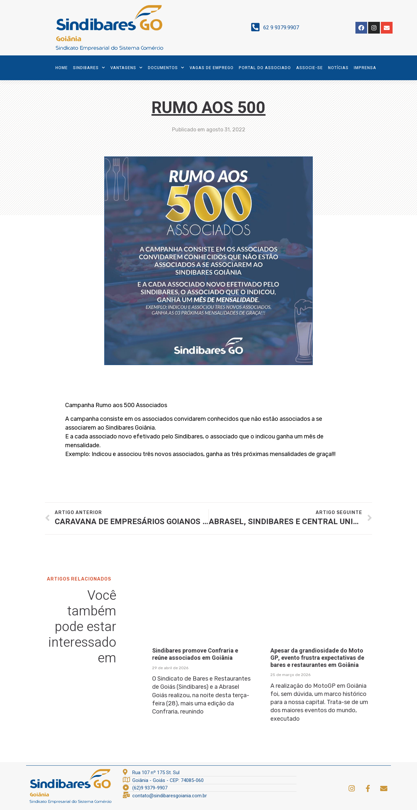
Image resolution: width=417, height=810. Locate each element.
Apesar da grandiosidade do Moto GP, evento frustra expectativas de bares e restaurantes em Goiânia (317, 657)
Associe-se (309, 68)
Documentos (166, 68)
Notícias (338, 68)
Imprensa (365, 68)
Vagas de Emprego (212, 68)
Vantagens (126, 68)
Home (61, 68)
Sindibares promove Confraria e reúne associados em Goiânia (195, 654)
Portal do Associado (265, 68)
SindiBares (89, 68)
